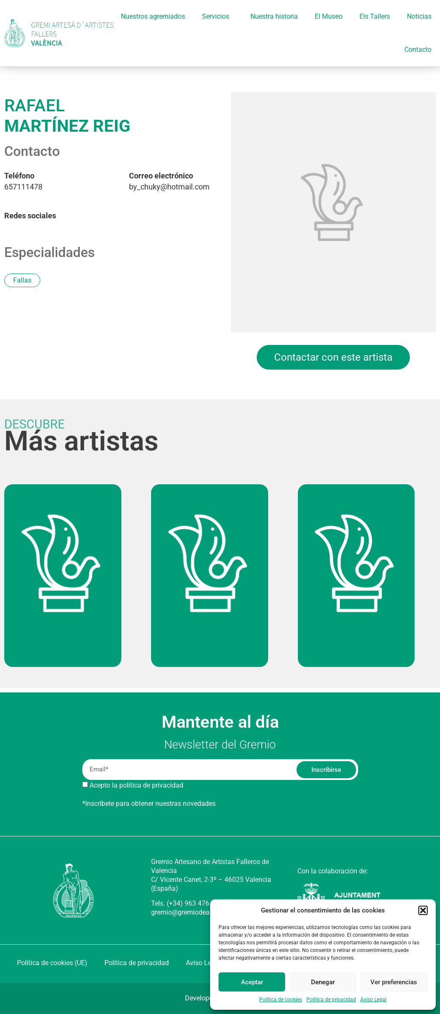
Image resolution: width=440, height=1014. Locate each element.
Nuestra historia (274, 16)
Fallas (22, 280)
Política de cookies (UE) (52, 963)
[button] (423, 910)
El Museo (328, 16)
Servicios (217, 16)
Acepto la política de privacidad (136, 785)
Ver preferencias (393, 982)
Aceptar (252, 982)
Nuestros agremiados (153, 16)
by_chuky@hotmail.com (169, 181)
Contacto (418, 49)
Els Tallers (374, 16)
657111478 (23, 181)
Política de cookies (280, 1000)
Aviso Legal (373, 1000)
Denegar (323, 982)
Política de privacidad (331, 1000)
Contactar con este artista (333, 357)
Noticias (419, 16)
